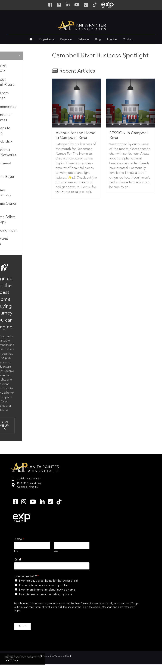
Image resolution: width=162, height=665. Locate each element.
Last (56, 551)
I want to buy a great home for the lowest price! (48, 581)
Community (24, 106)
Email (18, 559)
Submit (22, 626)
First (16, 551)
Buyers (64, 39)
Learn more (11, 660)
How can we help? (26, 576)
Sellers (82, 39)
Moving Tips (24, 230)
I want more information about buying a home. (47, 590)
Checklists (22, 142)
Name (19, 539)
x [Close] (41, 656)
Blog (98, 39)
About (110, 39)
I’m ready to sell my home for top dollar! (43, 585)
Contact (128, 39)
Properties (45, 39)
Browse (15, 56)
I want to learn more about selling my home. (46, 594)
